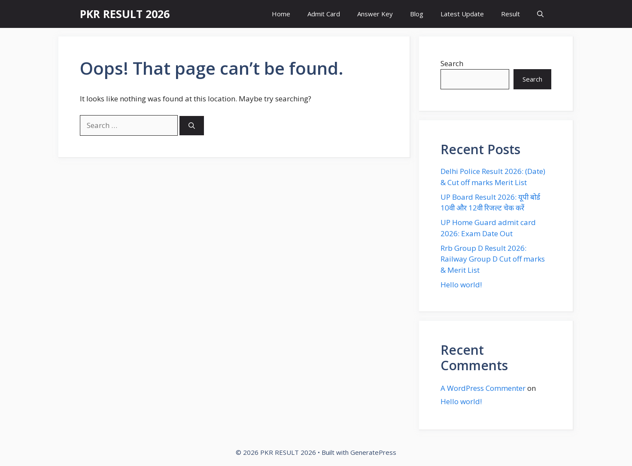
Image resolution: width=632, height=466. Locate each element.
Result (510, 13)
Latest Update (462, 13)
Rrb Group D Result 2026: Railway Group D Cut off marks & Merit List (493, 259)
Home (281, 13)
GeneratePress (373, 452)
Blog (416, 13)
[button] (540, 14)
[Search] (191, 125)
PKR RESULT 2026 (125, 13)
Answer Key (375, 13)
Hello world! (461, 284)
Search (452, 63)
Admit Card (323, 13)
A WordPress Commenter (483, 388)
